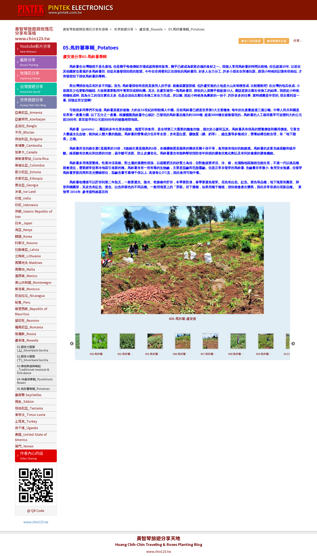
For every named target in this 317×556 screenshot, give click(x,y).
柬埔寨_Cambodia (28, 145)
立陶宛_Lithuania (28, 255)
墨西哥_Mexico (26, 275)
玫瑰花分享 (29, 73)
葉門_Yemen (24, 446)
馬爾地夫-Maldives (28, 262)
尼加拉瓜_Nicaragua (30, 295)
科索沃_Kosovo (26, 242)
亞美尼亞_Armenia (28, 112)
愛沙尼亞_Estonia (28, 171)
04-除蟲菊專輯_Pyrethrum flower (35, 381)
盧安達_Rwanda (26, 340)
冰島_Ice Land (25, 191)
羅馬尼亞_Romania (29, 327)
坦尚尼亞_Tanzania (29, 408)
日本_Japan (23, 223)
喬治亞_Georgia (26, 185)
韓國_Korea (23, 236)
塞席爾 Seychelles (28, 394)
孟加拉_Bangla (26, 125)
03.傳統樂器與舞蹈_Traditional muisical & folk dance (33, 369)
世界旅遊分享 (31, 99)
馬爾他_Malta (25, 269)
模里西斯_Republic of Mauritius (31, 311)
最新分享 (27, 59)
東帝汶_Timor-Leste (30, 414)
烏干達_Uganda (26, 427)
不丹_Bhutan (24, 132)
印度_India (23, 198)
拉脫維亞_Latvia (27, 249)
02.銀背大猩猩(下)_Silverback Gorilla (32, 358)
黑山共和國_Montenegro (33, 282)
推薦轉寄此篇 (276, 41)
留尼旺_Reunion (27, 320)
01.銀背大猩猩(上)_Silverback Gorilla (32, 348)
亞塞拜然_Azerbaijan (30, 119)
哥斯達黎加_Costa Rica (32, 158)
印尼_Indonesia (26, 204)
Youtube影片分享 (35, 46)
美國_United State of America (31, 437)
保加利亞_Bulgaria (28, 138)
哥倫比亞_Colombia (29, 165)
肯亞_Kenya (23, 229)
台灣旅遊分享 (31, 86)
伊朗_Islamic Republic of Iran (33, 214)
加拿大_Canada (26, 152)
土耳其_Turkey (26, 421)
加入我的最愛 (251, 41)
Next (293, 344)
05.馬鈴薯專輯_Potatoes (33, 388)
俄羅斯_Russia (25, 333)
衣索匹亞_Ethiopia (28, 178)
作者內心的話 (31, 453)
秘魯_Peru (22, 302)
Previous (72, 344)
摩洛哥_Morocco (27, 288)
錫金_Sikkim (24, 401)
